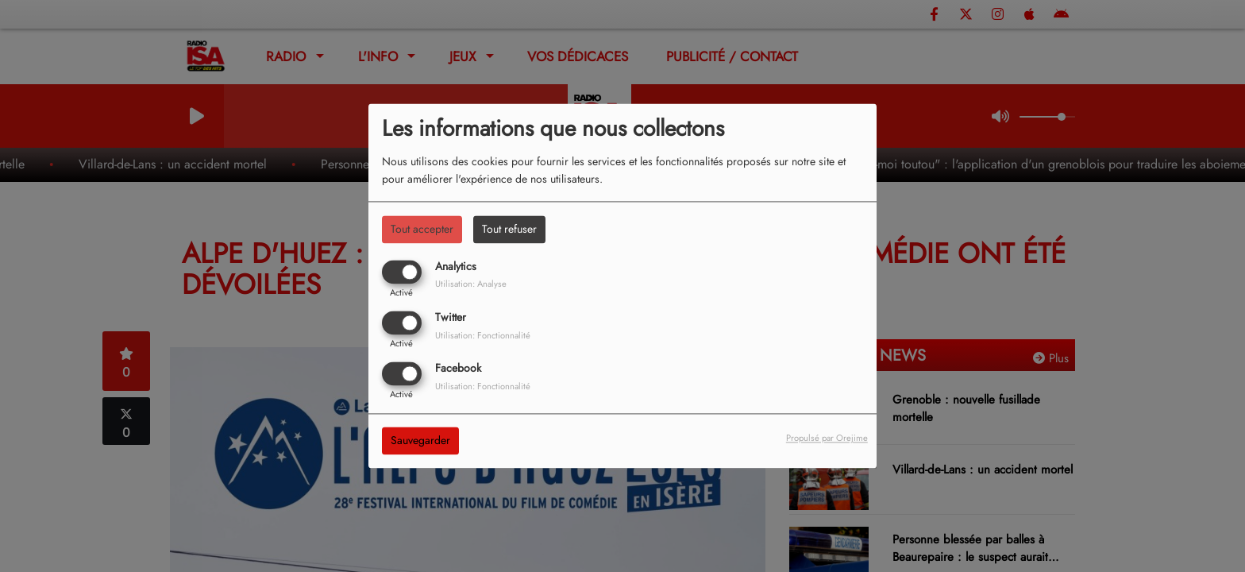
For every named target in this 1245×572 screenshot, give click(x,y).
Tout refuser (509, 229)
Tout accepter (422, 229)
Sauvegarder (420, 441)
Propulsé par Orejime (827, 438)
